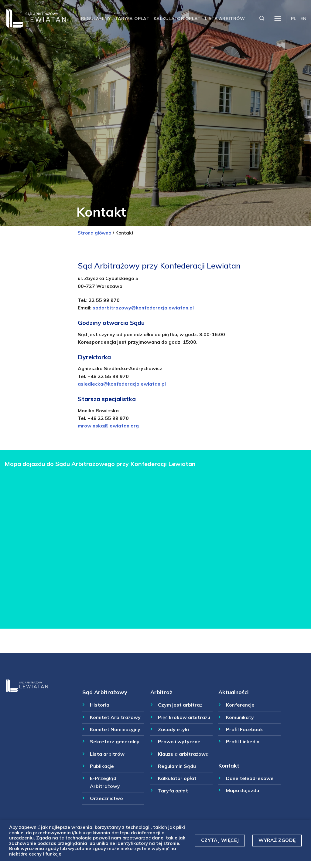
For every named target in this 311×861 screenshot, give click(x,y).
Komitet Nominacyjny (115, 729)
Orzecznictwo (106, 798)
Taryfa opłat (132, 18)
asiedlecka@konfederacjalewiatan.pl (122, 384)
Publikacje (102, 766)
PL (293, 18)
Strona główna (94, 233)
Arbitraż (161, 692)
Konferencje (240, 705)
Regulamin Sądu (177, 766)
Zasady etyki (173, 729)
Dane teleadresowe (250, 778)
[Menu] (278, 19)
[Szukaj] (261, 18)
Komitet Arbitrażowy (115, 717)
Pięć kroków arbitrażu (184, 717)
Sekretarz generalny (114, 741)
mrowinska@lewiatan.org (108, 426)
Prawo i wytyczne (179, 741)
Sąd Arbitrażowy (104, 692)
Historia (99, 705)
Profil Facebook (244, 729)
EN (303, 18)
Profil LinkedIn (242, 741)
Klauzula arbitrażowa (183, 754)
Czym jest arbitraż (180, 705)
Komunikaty (240, 717)
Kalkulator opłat (177, 18)
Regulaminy (96, 18)
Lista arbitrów (225, 18)
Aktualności (233, 692)
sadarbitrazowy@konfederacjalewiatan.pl (143, 308)
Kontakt (228, 765)
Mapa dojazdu (242, 790)
